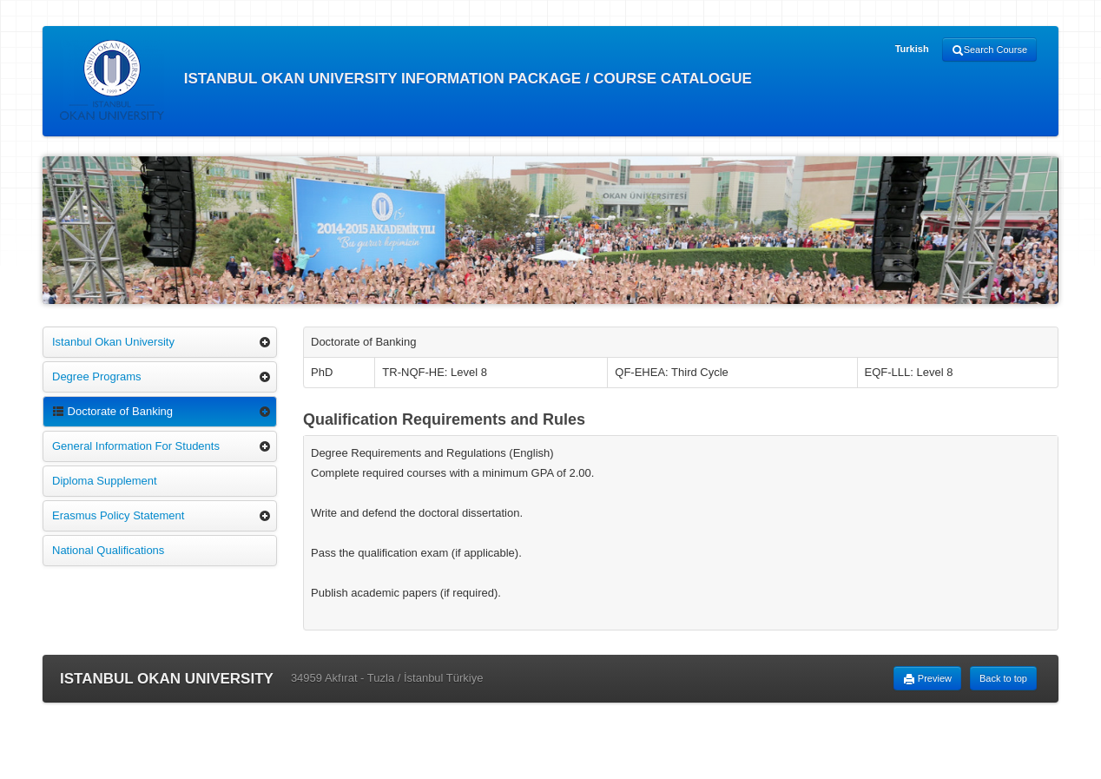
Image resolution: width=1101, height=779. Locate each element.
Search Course (989, 50)
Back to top (1003, 678)
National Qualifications (108, 550)
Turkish (912, 48)
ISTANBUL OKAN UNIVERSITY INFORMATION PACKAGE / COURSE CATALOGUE (406, 80)
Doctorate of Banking (112, 411)
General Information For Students (136, 445)
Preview (927, 679)
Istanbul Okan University (113, 341)
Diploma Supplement (104, 480)
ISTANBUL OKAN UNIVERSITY (167, 678)
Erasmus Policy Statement (118, 515)
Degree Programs (97, 376)
